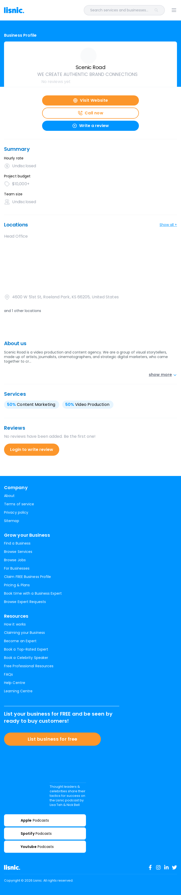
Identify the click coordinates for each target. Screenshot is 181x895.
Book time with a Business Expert (33, 593)
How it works (15, 624)
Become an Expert (20, 640)
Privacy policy (16, 512)
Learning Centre (18, 691)
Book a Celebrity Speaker (26, 657)
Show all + (168, 224)
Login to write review (31, 449)
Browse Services (18, 551)
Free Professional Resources (28, 666)
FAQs (8, 674)
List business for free (52, 739)
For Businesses (16, 568)
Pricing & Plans (17, 585)
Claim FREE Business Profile (27, 576)
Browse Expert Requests (25, 601)
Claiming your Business (24, 632)
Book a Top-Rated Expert (26, 649)
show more (163, 375)
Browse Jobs (15, 560)
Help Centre (14, 682)
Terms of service (19, 504)
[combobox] (97, 10)
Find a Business (17, 543)
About (9, 495)
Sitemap (11, 520)
